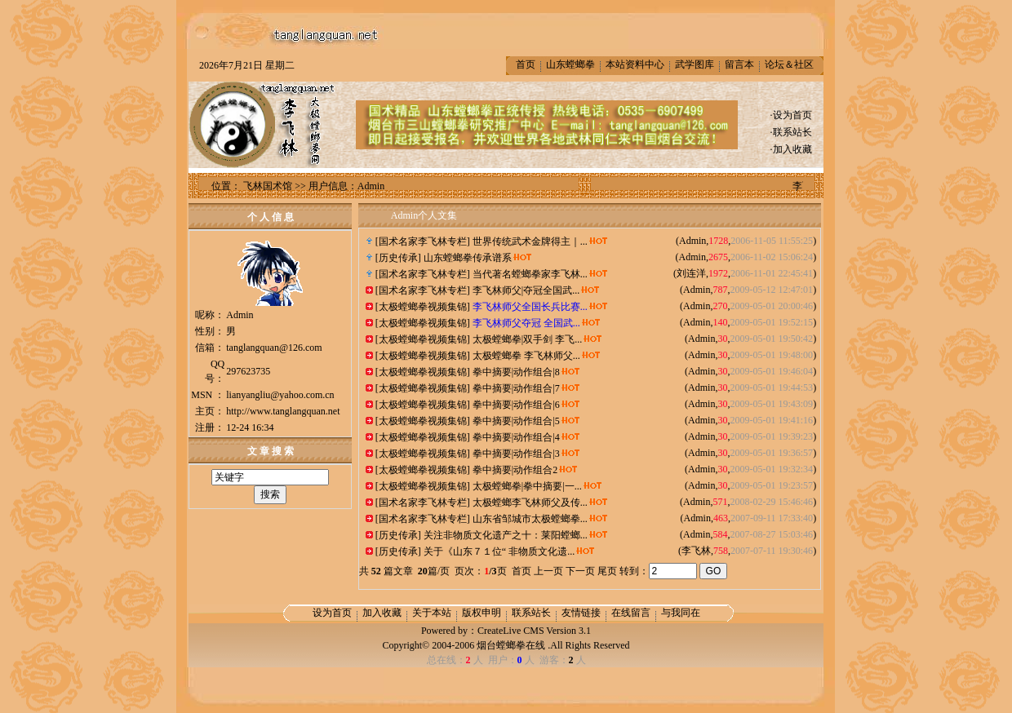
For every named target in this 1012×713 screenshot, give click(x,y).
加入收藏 (792, 149)
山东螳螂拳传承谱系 (468, 258)
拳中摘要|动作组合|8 (516, 372)
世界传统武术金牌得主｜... (530, 241)
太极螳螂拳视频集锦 (423, 306)
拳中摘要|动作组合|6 (516, 404)
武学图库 (694, 64)
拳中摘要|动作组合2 (515, 470)
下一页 (580, 571)
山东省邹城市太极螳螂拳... (530, 519)
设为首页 (792, 115)
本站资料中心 (635, 64)
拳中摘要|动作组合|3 (516, 453)
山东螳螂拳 (570, 64)
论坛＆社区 (789, 64)
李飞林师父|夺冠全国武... (526, 290)
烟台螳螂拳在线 (511, 645)
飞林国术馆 (267, 186)
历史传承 (398, 258)
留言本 (739, 64)
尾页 (607, 571)
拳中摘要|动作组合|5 (516, 421)
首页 (525, 64)
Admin (692, 240)
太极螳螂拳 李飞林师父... (526, 355)
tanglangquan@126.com (274, 347)
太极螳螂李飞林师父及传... (530, 502)
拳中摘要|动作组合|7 (516, 388)
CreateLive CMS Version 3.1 (534, 630)
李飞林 (696, 550)
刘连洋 (691, 273)
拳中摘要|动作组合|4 (516, 437)
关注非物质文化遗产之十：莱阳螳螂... (506, 535)
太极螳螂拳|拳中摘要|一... (527, 486)
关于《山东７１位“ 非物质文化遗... (499, 551)
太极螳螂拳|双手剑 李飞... (527, 339)
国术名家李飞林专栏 (423, 241)
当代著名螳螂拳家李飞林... (530, 274)
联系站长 (792, 132)
